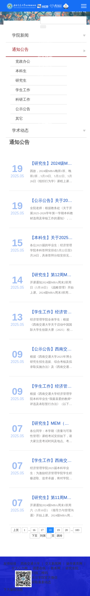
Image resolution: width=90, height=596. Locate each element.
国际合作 (45, 75)
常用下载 (45, 125)
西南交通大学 (30, 563)
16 (34, 530)
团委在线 (39, 568)
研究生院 (72, 568)
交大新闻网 (53, 563)
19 (58, 530)
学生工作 (45, 100)
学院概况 (45, 41)
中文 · (78, 14)
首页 (45, 33)
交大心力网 (20, 568)
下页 (34, 535)
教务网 (55, 568)
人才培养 (45, 66)
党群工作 (45, 83)
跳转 (59, 535)
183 (77, 530)
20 (66, 530)
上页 (16, 530)
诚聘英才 (45, 116)
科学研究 (45, 58)
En (85, 14)
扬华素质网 (74, 563)
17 (42, 530)
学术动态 (20, 130)
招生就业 (45, 91)
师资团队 (45, 50)
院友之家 (45, 108)
